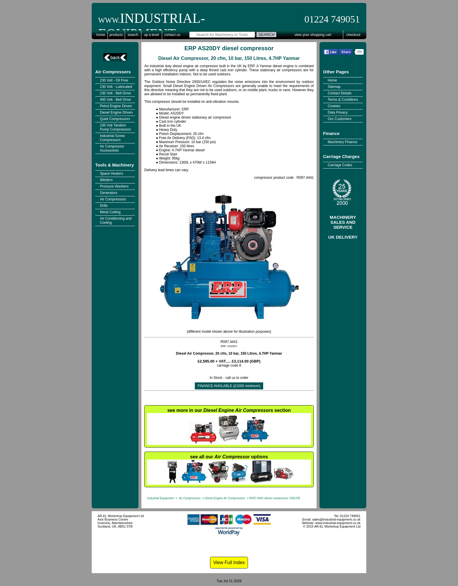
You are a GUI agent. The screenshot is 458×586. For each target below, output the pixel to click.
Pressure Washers (114, 186)
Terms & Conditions (343, 100)
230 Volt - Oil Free (114, 80)
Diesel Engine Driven (116, 112)
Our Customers (339, 119)
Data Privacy (338, 112)
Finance (331, 133)
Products (116, 35)
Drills (104, 206)
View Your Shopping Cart (312, 35)
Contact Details (339, 93)
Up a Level (151, 35)
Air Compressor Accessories (112, 148)
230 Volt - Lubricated (116, 87)
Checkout (353, 35)
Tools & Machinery (114, 164)
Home (100, 35)
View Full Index (229, 562)
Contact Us (172, 35)
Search (133, 35)
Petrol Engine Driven (116, 106)
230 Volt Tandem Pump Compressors (115, 127)
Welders (106, 180)
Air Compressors (113, 71)
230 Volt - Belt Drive (115, 93)
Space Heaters (111, 173)
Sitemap (334, 87)
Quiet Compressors (115, 119)
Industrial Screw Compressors (112, 138)
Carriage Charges (341, 156)
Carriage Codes (340, 165)
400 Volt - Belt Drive (115, 100)
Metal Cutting (110, 212)
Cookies (334, 106)
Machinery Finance (342, 142)
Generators (108, 193)
